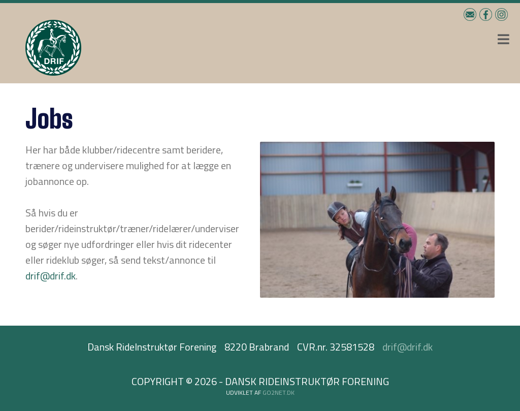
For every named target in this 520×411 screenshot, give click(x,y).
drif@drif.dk (50, 275)
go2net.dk (279, 392)
